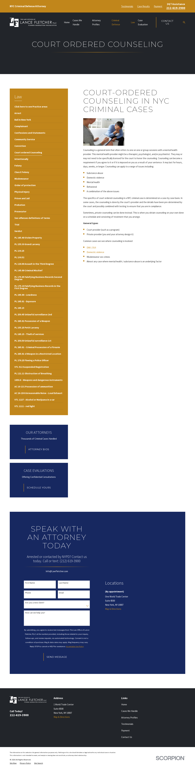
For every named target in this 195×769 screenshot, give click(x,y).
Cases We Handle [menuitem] (77, 22)
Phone (28, 592)
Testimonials (127, 6)
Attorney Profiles (129, 717)
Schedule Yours (39, 487)
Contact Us (167, 22)
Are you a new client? (34, 602)
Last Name (63, 583)
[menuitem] (30, 106)
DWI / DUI (91, 247)
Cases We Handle (129, 711)
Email (61, 592)
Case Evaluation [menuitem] (143, 22)
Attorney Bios (38, 449)
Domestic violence (95, 252)
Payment (158, 6)
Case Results (143, 6)
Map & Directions (113, 608)
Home (124, 704)
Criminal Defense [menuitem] (116, 22)
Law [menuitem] (133, 22)
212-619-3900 (175, 7)
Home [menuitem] (67, 22)
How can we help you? (35, 612)
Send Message (57, 656)
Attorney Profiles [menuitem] (96, 22)
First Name (30, 583)
